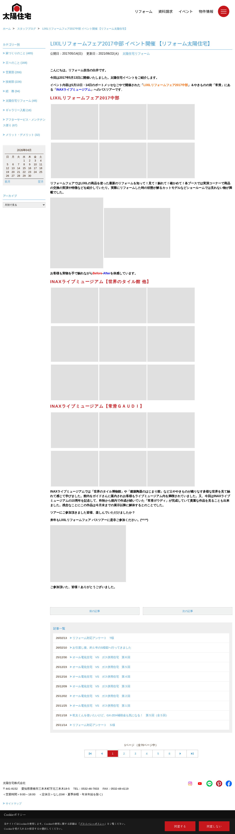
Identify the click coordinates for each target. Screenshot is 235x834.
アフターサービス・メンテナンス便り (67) (24, 122)
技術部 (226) (14, 81)
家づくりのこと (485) (19, 53)
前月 (7, 181)
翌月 (41, 181)
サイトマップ (14, 803)
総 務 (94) (13, 91)
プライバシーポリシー (92, 823)
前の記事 (94, 611)
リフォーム (143, 11)
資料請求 (165, 11)
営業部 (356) (14, 72)
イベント (186, 11)
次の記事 (187, 611)
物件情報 (206, 11)
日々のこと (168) (16, 62)
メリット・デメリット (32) (23, 134)
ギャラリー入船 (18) (18, 110)
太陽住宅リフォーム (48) (21, 100)
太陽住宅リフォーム (136, 53)
